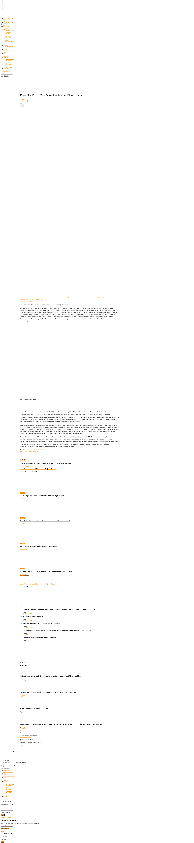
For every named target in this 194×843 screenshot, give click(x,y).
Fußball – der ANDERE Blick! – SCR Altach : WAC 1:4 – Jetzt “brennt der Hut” (48, 692)
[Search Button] (14, 765)
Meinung (5, 40)
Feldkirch (29, 449)
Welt (4, 19)
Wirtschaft (44, 449)
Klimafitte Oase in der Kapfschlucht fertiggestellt (41, 637)
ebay (21, 745)
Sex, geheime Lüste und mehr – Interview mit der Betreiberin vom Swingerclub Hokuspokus (57, 630)
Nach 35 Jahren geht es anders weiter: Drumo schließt (42, 623)
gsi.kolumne (9, 41)
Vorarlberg (6, 17)
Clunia (25, 449)
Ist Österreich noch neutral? (33, 616)
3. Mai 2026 (23, 728)
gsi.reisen (8, 34)
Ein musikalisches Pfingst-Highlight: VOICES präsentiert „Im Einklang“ (46, 571)
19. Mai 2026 (23, 574)
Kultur (5, 24)
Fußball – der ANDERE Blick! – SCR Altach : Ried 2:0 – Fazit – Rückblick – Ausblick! (50, 676)
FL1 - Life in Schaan (25, 737)
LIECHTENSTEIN (8, 18)
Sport (4, 25)
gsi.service (6, 29)
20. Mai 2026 (23, 549)
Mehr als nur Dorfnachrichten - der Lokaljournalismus (38, 584)
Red (23, 99)
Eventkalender (10, 30)
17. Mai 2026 (23, 680)
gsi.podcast (6, 43)
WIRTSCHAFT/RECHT (9, 22)
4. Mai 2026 (23, 696)
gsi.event (8, 32)
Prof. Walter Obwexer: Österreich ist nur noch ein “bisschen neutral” (45, 521)
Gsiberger (6, 26)
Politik (5, 21)
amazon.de (23, 746)
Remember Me (6, 812)
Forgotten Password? (6, 817)
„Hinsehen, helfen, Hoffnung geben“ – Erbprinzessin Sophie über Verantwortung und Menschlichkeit (60, 609)
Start (21, 91)
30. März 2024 (24, 100)
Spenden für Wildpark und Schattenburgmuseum (38, 546)
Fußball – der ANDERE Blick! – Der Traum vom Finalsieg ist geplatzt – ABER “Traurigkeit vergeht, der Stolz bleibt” (62, 724)
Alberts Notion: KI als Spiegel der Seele (34, 708)
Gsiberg (29, 101)
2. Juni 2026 (23, 498)
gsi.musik (22, 568)
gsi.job (8, 33)
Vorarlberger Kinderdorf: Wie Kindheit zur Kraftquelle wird (42, 496)
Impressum (6, 760)
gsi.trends (9, 37)
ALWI (23, 711)
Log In (2, 831)
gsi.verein (6, 28)
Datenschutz (6, 759)
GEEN (23, 679)
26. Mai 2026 (23, 524)
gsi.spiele (8, 36)
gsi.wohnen (9, 39)
